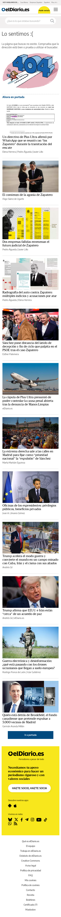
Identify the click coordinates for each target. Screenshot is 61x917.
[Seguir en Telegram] (26, 820)
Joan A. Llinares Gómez (13, 513)
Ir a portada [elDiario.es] (31, 735)
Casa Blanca (24, 2)
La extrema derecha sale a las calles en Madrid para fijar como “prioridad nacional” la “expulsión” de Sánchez (27, 455)
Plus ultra (54, 2)
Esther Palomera (10, 354)
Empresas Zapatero (36, 2)
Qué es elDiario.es (30, 841)
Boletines (30, 899)
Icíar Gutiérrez (34, 672)
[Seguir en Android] (9, 806)
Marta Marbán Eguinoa (13, 462)
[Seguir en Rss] (15, 824)
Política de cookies (30, 885)
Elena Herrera (9, 151)
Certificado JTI (30, 904)
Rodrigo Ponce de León (14, 672)
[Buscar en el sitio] (27, 20)
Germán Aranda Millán (13, 726)
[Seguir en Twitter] (16, 820)
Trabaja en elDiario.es (30, 850)
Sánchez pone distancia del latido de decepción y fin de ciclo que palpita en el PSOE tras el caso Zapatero (29, 346)
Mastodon (30, 909)
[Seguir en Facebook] (21, 819)
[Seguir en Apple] (15, 806)
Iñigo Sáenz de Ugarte (13, 198)
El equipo (30, 846)
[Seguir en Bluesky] (10, 820)
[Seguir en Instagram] (32, 820)
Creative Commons (30, 860)
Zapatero (47, 2)
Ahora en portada (13, 97)
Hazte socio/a (44, 10)
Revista (30, 895)
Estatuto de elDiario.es (30, 855)
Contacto (30, 890)
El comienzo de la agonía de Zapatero (27, 195)
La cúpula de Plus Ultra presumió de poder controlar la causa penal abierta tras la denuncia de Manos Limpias (27, 401)
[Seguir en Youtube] (38, 819)
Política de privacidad (30, 870)
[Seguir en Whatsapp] (10, 824)
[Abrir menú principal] (56, 9)
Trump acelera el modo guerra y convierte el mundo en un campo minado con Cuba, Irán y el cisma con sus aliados (30, 559)
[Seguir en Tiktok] (45, 819)
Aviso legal (30, 865)
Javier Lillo (38, 151)
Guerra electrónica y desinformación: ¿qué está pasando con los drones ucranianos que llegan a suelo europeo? (28, 664)
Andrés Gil (7, 567)
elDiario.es (7, 408)
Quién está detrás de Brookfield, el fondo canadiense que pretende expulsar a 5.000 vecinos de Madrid (29, 718)
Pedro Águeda (24, 151)
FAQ (30, 875)
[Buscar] (52, 20)
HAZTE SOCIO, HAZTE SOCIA (29, 788)
